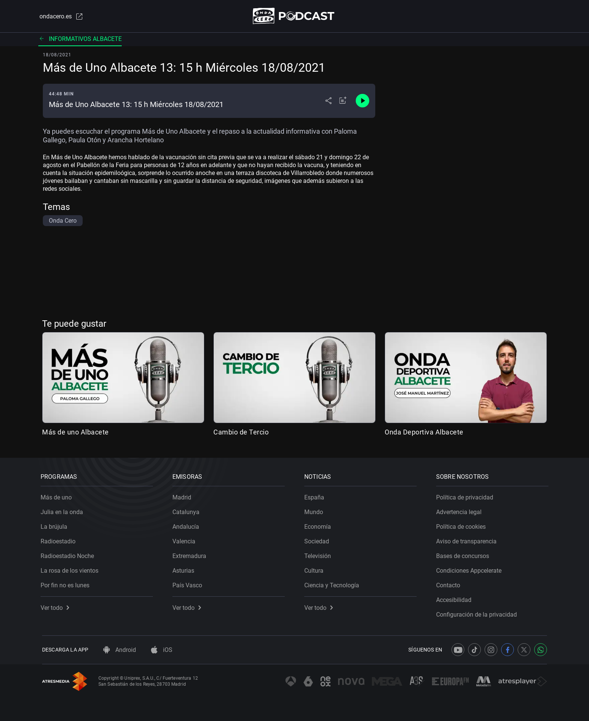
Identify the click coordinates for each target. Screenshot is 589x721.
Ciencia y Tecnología (333, 583)
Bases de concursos (464, 554)
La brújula (55, 525)
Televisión (319, 554)
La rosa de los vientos (71, 569)
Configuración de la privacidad (478, 613)
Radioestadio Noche (68, 554)
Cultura (315, 569)
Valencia (185, 539)
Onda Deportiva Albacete (424, 433)
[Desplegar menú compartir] (328, 101)
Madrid (183, 495)
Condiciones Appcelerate (470, 569)
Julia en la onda (63, 510)
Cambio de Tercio (241, 433)
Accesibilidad (455, 598)
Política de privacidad (466, 495)
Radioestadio (59, 539)
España (316, 495)
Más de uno (57, 495)
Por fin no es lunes (66, 583)
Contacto (450, 583)
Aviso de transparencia (468, 539)
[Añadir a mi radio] (343, 101)
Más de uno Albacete (75, 433)
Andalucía (187, 525)
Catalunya (187, 510)
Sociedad (318, 539)
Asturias (185, 569)
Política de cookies (462, 525)
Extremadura (191, 554)
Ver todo (56, 606)
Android (119, 649)
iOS (161, 649)
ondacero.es (60, 16)
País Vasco (189, 583)
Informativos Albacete (80, 39)
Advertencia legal (460, 510)
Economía (319, 525)
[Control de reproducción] (362, 101)
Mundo (315, 510)
